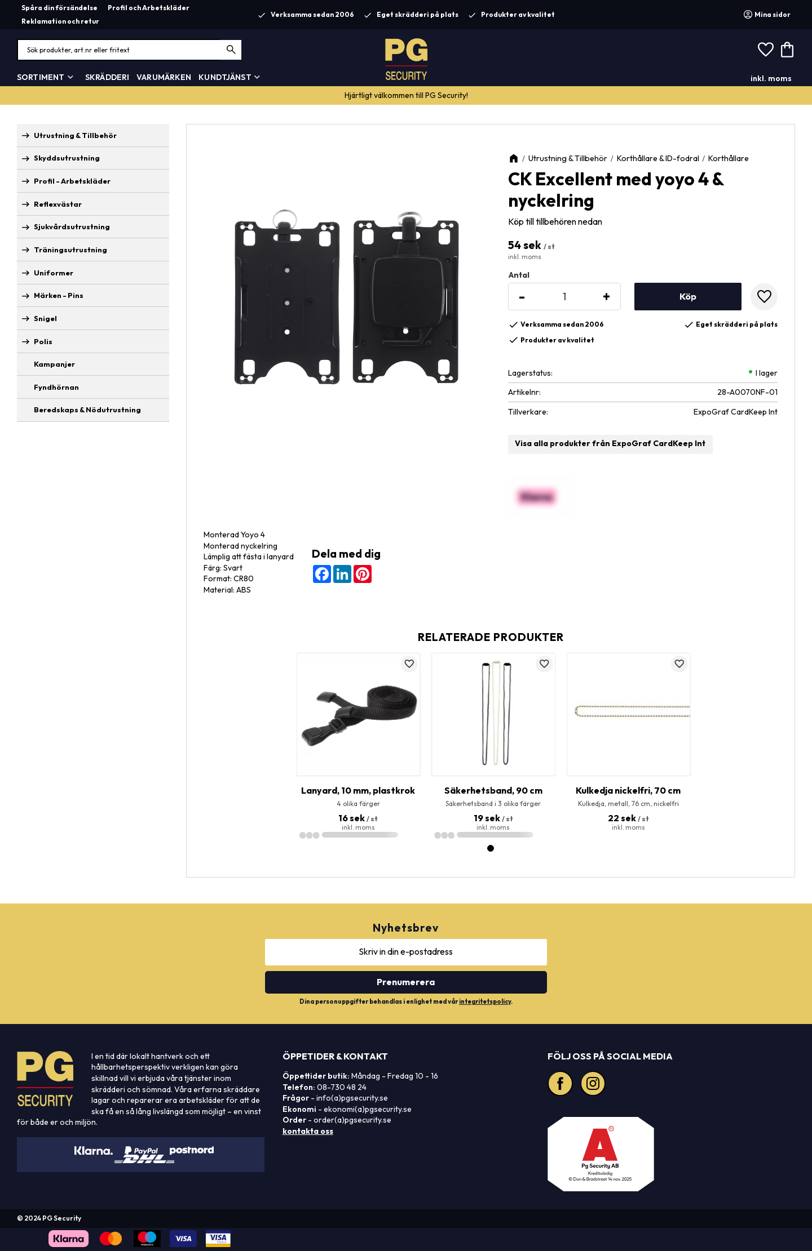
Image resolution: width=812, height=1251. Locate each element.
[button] (765, 50)
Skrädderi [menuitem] (107, 77)
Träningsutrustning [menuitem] (70, 249)
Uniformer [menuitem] (53, 272)
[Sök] (231, 50)
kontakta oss (308, 1131)
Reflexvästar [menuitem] (58, 203)
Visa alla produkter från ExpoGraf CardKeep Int (610, 443)
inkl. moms (771, 78)
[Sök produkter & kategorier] (129, 50)
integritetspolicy (485, 1001)
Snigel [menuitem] (45, 318)
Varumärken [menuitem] (163, 77)
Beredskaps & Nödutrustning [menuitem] (87, 409)
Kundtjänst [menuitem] (224, 77)
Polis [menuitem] (43, 341)
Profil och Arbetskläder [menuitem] (148, 7)
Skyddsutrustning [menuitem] (67, 157)
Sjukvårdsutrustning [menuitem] (72, 226)
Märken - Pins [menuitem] (58, 295)
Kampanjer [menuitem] (54, 363)
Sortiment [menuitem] (40, 77)
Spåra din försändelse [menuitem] (59, 7)
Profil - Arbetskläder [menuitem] (72, 180)
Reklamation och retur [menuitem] (60, 21)
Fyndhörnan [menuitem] (56, 386)
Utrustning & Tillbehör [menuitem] (75, 135)
